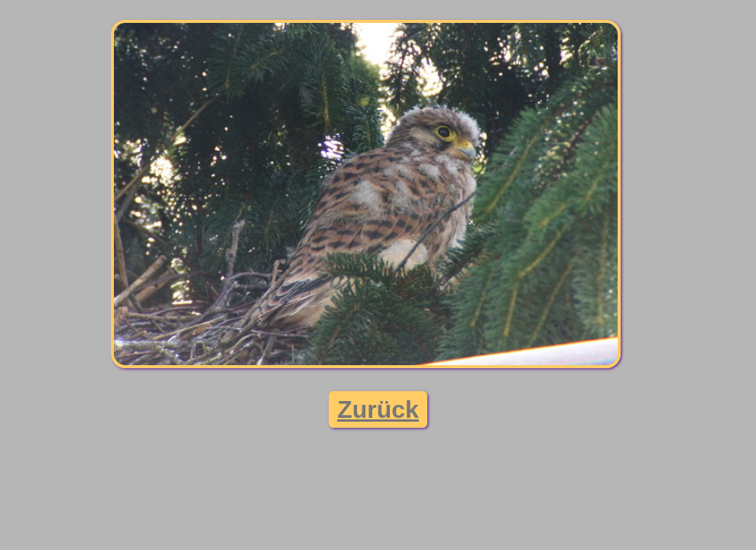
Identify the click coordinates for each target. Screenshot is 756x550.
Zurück (378, 409)
